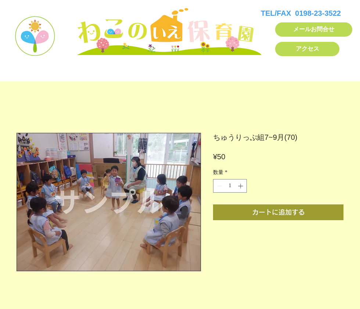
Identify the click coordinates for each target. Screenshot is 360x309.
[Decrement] (218, 185)
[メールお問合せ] (313, 29)
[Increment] (241, 185)
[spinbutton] (230, 185)
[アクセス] (307, 49)
